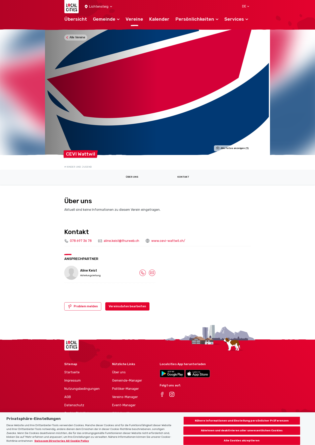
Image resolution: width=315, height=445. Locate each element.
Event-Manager (124, 405)
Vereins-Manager (125, 397)
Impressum (72, 380)
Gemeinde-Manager (127, 380)
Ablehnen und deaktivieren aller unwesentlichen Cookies (242, 435)
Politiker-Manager (125, 389)
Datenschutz (74, 405)
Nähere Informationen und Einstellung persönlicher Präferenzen (242, 425)
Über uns (132, 176)
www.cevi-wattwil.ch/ (168, 241)
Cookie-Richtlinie (77, 413)
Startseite (72, 372)
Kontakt (183, 176)
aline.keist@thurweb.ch (121, 241)
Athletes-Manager (126, 413)
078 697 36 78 (81, 241)
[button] (98, 7)
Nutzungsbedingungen (82, 389)
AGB (67, 397)
